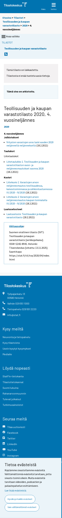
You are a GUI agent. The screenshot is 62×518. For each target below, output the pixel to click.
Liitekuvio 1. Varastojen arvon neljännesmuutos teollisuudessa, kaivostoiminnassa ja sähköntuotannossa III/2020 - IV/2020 (29, 187)
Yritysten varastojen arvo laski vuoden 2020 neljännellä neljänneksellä (29, 144)
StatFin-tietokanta (13, 376)
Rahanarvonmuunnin (14, 393)
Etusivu (7, 17)
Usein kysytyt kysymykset (17, 348)
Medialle (7, 354)
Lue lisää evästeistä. (16, 490)
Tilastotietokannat (13, 382)
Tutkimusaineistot (13, 404)
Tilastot (18, 17)
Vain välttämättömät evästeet (22, 507)
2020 (24, 25)
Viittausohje (16, 226)
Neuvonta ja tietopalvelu (16, 337)
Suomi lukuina (10, 387)
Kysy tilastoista (11, 342)
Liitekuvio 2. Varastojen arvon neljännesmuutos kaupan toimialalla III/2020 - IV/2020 (26, 200)
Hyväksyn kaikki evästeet (20, 499)
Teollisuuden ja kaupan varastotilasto (25, 48)
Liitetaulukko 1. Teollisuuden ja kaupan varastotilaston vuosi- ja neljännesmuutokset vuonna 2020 (27, 165)
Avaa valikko (10, 36)
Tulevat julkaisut (12, 399)
